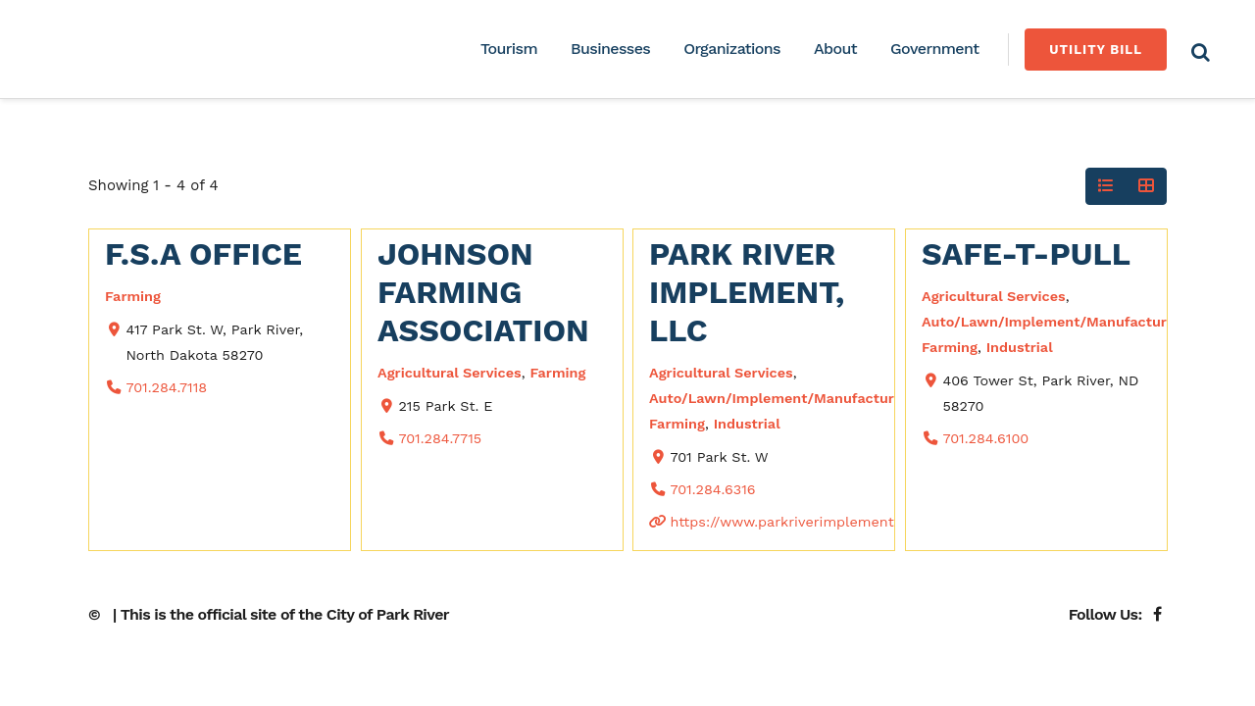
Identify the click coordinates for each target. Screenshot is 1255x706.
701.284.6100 (985, 438)
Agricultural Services (449, 372)
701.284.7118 (166, 387)
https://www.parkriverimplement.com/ (801, 522)
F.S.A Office (203, 254)
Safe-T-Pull (1026, 254)
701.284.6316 (712, 489)
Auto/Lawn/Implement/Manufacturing (782, 398)
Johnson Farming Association (483, 292)
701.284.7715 (439, 438)
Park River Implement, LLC (746, 292)
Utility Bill (1095, 49)
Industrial (747, 423)
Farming (133, 296)
